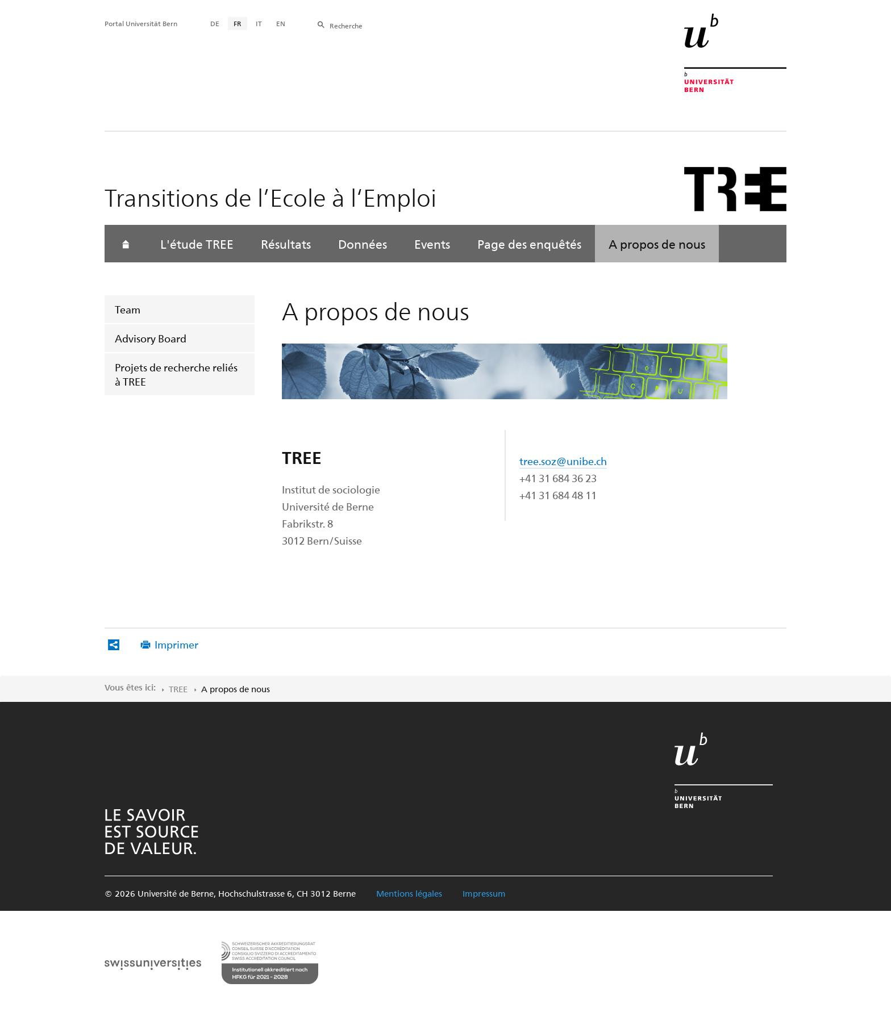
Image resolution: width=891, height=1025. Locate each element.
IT (259, 23)
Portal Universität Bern (141, 23)
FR (238, 23)
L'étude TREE (197, 244)
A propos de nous (657, 244)
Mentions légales (409, 893)
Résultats (286, 244)
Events (432, 244)
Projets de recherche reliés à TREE (176, 374)
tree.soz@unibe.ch (563, 461)
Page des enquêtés (529, 244)
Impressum (484, 893)
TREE (178, 689)
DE (214, 23)
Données (362, 244)
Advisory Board (150, 338)
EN (280, 23)
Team (127, 309)
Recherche (346, 25)
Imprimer (176, 644)
